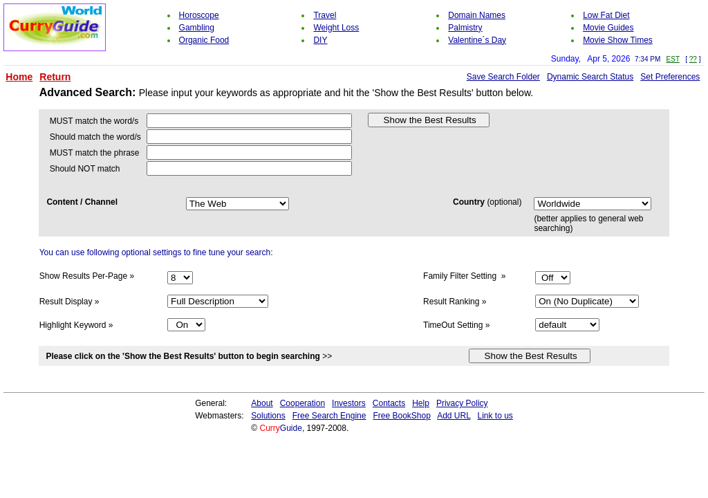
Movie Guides (608, 28)
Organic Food (204, 40)
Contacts (389, 403)
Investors (349, 403)
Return (55, 76)
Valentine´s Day (477, 40)
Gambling (196, 28)
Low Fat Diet (606, 15)
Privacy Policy (462, 403)
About (261, 403)
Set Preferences (670, 77)
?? (693, 59)
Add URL (453, 416)
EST (673, 59)
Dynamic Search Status (590, 77)
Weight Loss (336, 28)
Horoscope (199, 15)
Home (19, 76)
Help (420, 403)
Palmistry (465, 28)
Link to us (494, 416)
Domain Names (476, 15)
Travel (324, 15)
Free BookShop (401, 416)
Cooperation (302, 403)
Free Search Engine (329, 416)
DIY (320, 40)
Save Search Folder (503, 77)
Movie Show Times (618, 40)
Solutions (268, 416)
